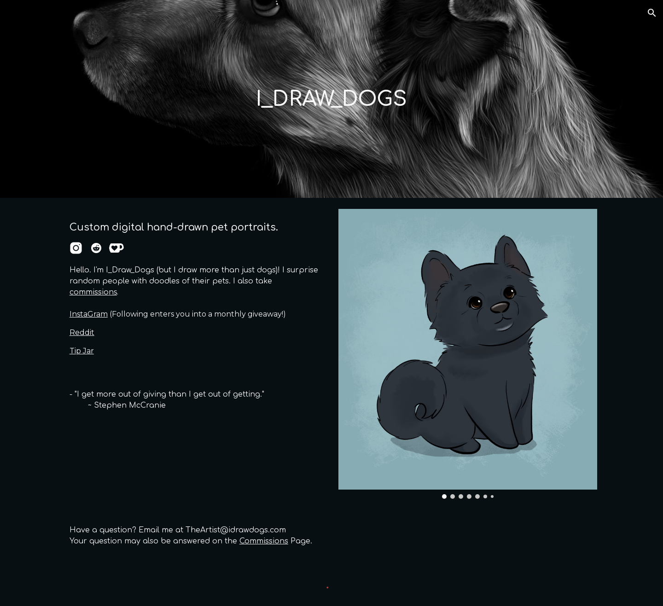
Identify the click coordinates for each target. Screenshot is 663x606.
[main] (331, 99)
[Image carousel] (467, 354)
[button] (652, 13)
